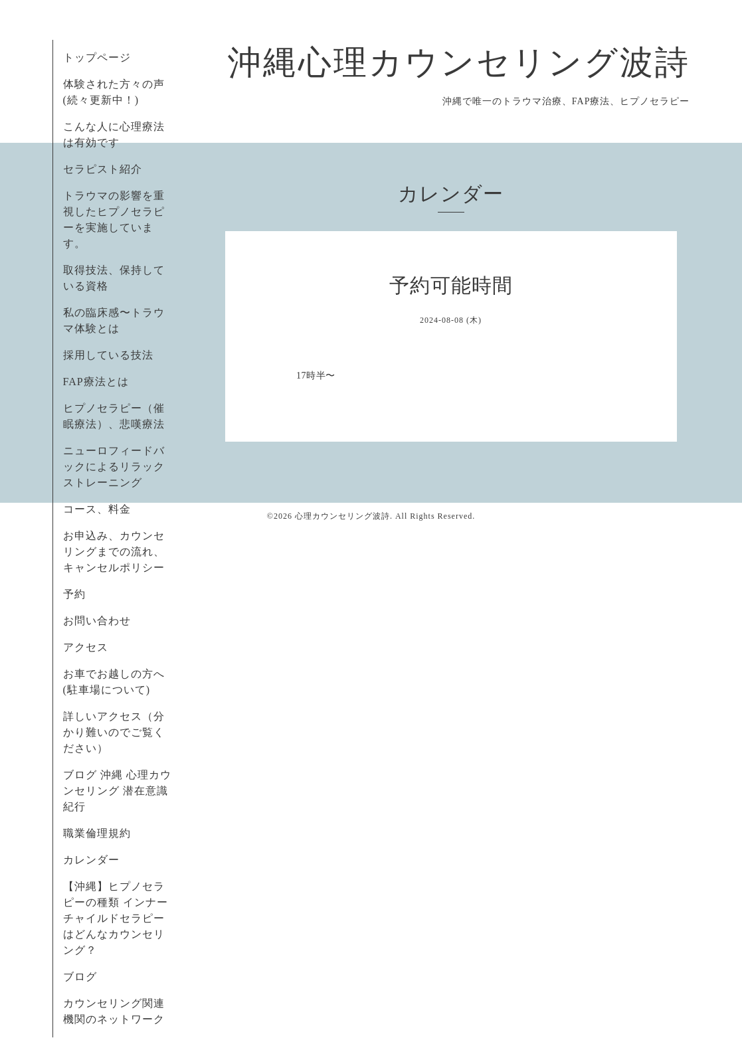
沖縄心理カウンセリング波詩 (459, 62)
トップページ (97, 57)
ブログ (80, 976)
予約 (74, 594)
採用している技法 (108, 355)
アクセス (85, 647)
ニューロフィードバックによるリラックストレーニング (114, 466)
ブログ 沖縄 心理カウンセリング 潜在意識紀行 (117, 790)
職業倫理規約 (97, 833)
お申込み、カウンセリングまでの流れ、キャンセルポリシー (114, 551)
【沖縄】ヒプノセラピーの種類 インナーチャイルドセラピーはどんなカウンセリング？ (115, 918)
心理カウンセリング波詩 (342, 516)
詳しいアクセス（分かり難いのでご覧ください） (114, 732)
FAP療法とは (96, 381)
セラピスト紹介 (102, 169)
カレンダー (91, 859)
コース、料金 (97, 509)
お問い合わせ (97, 620)
